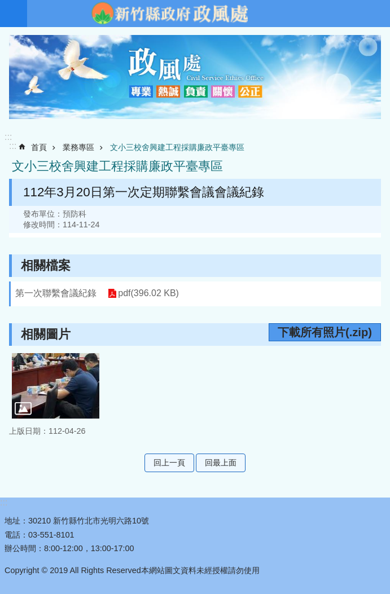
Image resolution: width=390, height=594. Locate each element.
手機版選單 (13, 13)
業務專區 (78, 147)
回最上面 (220, 462)
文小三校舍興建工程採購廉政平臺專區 (177, 147)
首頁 (39, 147)
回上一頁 (169, 462)
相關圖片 (46, 334)
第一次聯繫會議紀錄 (56, 293)
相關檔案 (46, 265)
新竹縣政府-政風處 (169, 13)
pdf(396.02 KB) (148, 293)
